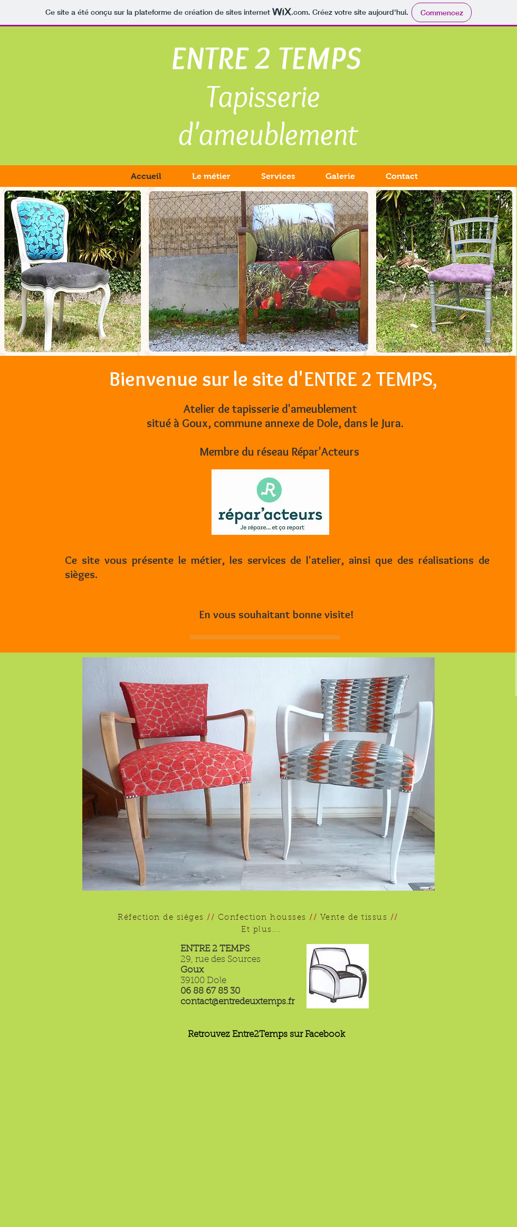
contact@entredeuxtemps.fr (237, 1001)
